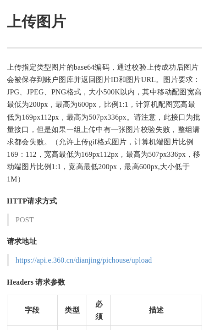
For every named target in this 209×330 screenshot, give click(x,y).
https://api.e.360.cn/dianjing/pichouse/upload (84, 260)
